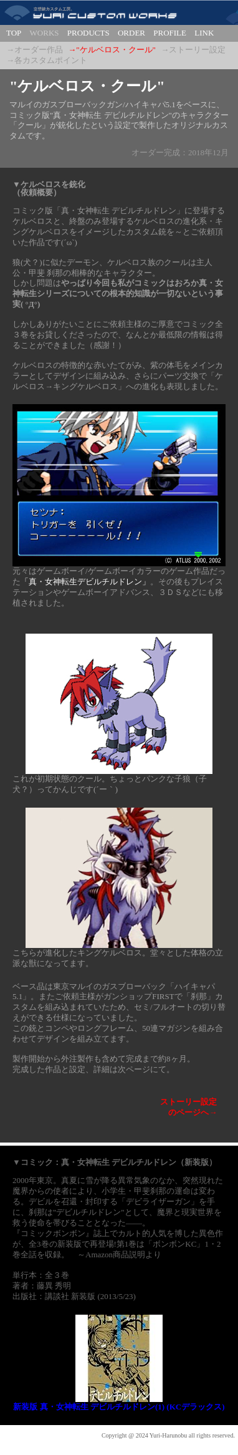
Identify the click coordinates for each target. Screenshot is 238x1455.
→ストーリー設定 (193, 49)
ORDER (131, 32)
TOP (13, 32)
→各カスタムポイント (46, 60)
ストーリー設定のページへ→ (188, 1107)
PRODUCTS (88, 32)
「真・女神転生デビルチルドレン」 (85, 581)
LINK (204, 32)
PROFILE (169, 32)
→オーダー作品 (34, 49)
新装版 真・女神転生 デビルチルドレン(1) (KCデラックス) (118, 1406)
